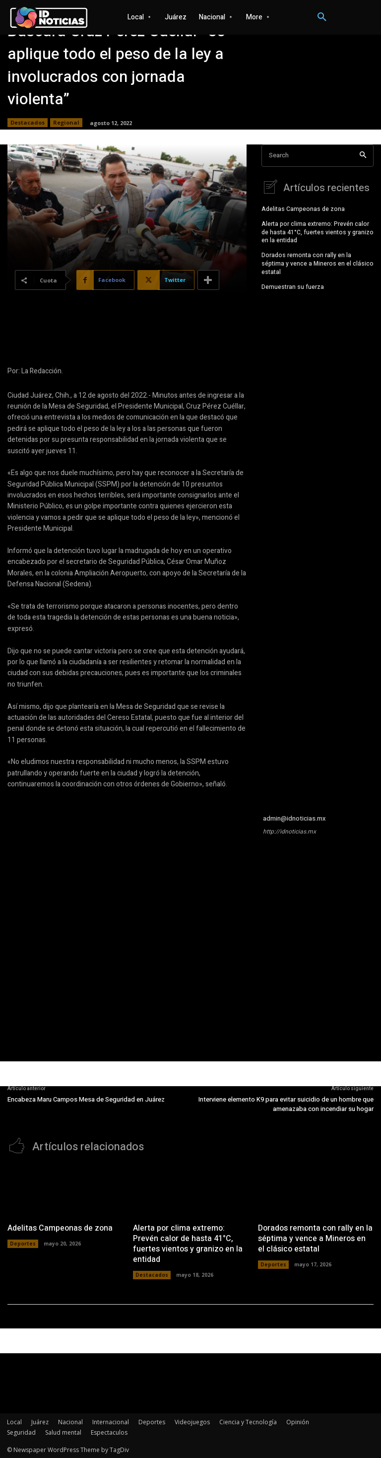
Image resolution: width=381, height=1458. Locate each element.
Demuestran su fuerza (292, 285)
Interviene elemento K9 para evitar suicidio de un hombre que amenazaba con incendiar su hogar (286, 1104)
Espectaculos (109, 1431)
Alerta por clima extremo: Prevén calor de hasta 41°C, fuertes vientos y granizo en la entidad (317, 231)
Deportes (23, 1242)
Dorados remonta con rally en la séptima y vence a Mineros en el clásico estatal (317, 263)
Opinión (297, 1421)
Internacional (110, 1421)
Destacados (27, 122)
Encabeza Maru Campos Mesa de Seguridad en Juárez (86, 1099)
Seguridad (21, 1431)
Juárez (40, 1421)
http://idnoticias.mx (289, 831)
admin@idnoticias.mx (294, 818)
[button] (322, 17)
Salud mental (63, 1431)
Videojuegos (192, 1421)
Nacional (70, 1421)
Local (14, 1421)
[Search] (363, 155)
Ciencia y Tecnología (248, 1421)
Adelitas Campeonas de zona (303, 208)
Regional (66, 122)
